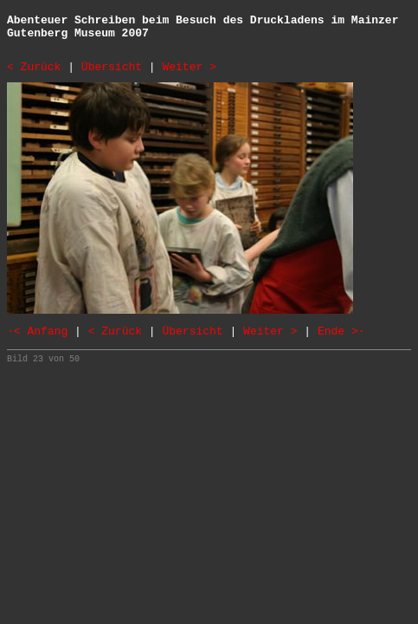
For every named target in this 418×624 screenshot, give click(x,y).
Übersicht (111, 67)
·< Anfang (37, 331)
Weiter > (188, 67)
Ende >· (341, 331)
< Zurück (34, 67)
